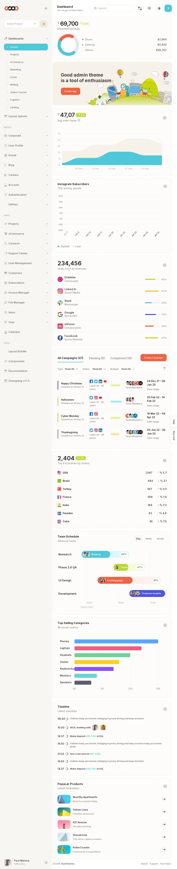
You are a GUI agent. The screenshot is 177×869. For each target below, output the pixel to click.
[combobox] (21, 24)
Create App (75, 91)
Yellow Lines (85, 809)
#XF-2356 (99, 753)
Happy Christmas (76, 383)
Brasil (70, 480)
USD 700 (95, 736)
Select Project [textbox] (14, 23)
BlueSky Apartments (89, 797)
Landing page (119, 580)
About (144, 863)
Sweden (72, 513)
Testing (129, 567)
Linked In (75, 289)
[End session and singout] (46, 862)
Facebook (75, 336)
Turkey (71, 488)
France (71, 496)
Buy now (174, 435)
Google (74, 312)
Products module (156, 593)
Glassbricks (84, 834)
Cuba (70, 521)
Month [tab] (160, 538)
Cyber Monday (75, 415)
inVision (74, 324)
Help (174, 421)
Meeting (100, 554)
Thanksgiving (74, 432)
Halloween (72, 399)
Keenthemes (72, 863)
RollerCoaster (85, 847)
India (70, 505)
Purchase (165, 863)
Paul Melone (21, 860)
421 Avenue (84, 822)
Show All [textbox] (74, 369)
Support (154, 863)
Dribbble (74, 277)
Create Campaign (153, 357)
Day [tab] (138, 538)
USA (69, 472)
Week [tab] (149, 538)
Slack (72, 300)
